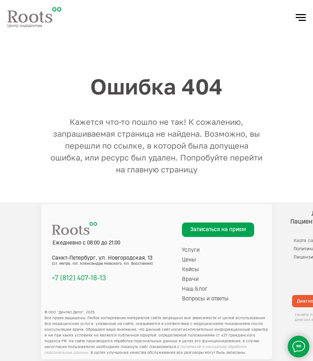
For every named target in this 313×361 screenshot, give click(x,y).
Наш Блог (195, 289)
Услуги (191, 250)
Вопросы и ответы (205, 298)
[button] (218, 230)
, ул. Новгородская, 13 (102, 258)
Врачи (190, 279)
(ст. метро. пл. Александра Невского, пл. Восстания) (102, 263)
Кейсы (190, 269)
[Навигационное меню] (301, 17)
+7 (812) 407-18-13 (79, 278)
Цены (189, 260)
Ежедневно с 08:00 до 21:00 (86, 243)
